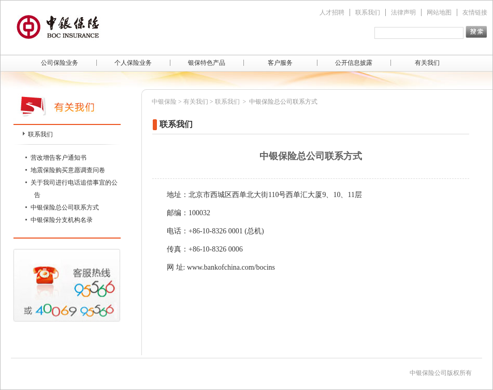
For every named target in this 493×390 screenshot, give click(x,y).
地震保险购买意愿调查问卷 (68, 170)
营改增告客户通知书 (58, 157)
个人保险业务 (133, 62)
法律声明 (403, 12)
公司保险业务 (59, 62)
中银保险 (164, 101)
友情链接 (474, 12)
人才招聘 (332, 12)
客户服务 (280, 62)
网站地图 (439, 12)
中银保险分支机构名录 (62, 220)
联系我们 (367, 12)
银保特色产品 (206, 62)
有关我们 (427, 62)
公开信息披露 (353, 62)
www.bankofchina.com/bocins (231, 267)
